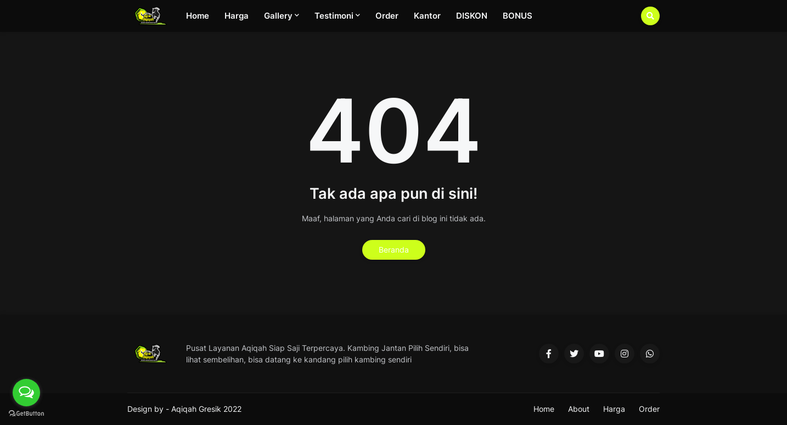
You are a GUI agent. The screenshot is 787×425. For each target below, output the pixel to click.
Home (543, 408)
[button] (650, 16)
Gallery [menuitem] (278, 15)
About (578, 408)
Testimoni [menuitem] (333, 15)
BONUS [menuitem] (517, 15)
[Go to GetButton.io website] (26, 413)
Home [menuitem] (197, 15)
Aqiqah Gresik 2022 (206, 408)
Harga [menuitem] (236, 15)
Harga (614, 408)
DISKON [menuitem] (471, 15)
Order (649, 408)
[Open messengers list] (26, 392)
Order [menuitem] (386, 15)
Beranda (394, 249)
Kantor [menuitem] (427, 15)
